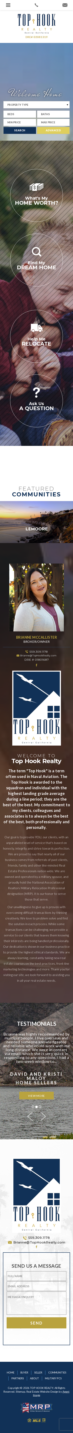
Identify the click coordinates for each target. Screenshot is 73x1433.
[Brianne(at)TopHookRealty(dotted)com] (64, 5)
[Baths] (53, 114)
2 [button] (36, 1107)
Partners (17, 1378)
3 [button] (40, 1107)
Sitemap (20, 1391)
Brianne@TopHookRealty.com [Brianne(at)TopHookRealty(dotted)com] (38, 655)
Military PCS (53, 1378)
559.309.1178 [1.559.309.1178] (38, 651)
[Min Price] (20, 122)
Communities (57, 1372)
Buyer (24, 1372)
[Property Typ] (36, 104)
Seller (38, 1372)
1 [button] (33, 1107)
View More (36, 1095)
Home (10, 1372)
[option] (36, 522)
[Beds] (20, 114)
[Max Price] (53, 122)
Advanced (53, 130)
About (34, 1378)
